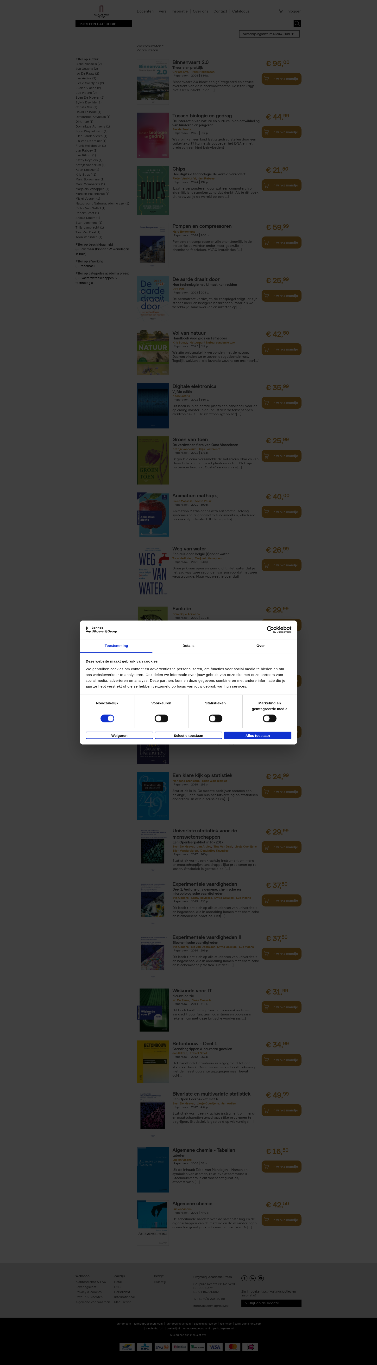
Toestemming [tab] (116, 646)
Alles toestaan (257, 736)
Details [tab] (188, 646)
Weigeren (119, 736)
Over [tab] (261, 646)
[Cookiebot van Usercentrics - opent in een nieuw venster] (270, 629)
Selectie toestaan (188, 736)
